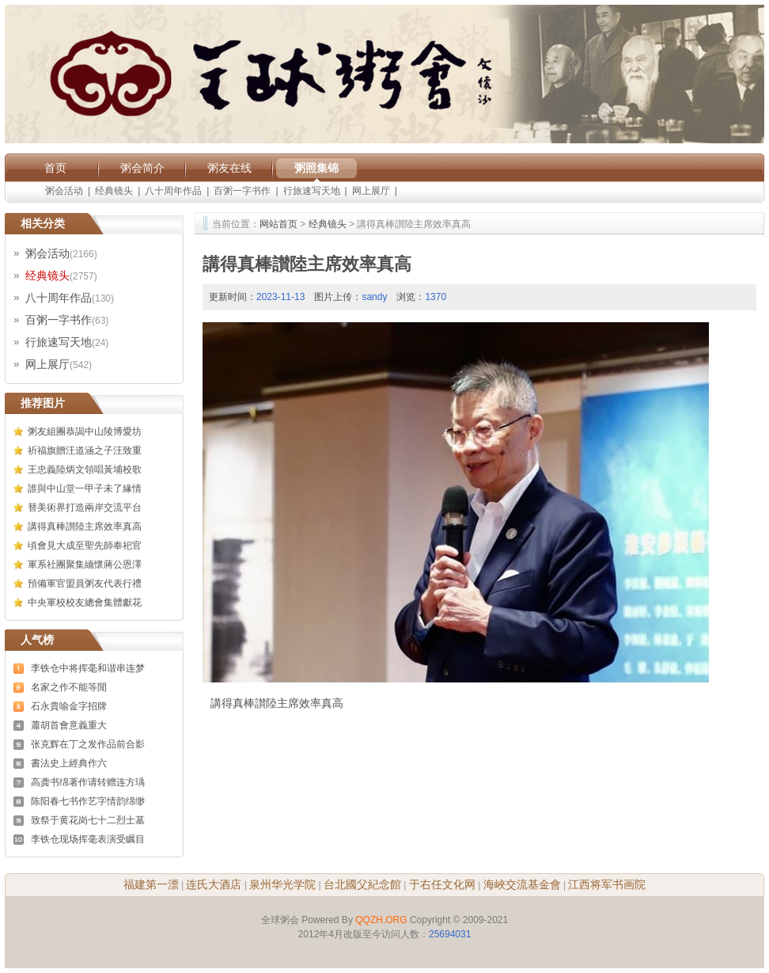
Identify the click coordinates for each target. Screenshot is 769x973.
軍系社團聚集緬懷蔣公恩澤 (85, 564)
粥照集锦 (316, 168)
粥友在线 (229, 168)
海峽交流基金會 (522, 884)
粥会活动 (64, 190)
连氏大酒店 (213, 884)
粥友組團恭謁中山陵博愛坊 (85, 431)
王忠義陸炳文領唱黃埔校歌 (85, 469)
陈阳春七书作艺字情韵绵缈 (88, 801)
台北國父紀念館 (362, 884)
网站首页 (278, 224)
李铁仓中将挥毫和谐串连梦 (88, 668)
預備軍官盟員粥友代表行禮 (85, 583)
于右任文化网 (442, 884)
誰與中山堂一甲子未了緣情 (85, 488)
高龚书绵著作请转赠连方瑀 (88, 782)
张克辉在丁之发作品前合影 (88, 744)
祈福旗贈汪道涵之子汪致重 (85, 450)
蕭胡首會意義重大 (69, 725)
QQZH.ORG (381, 919)
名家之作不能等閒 (69, 687)
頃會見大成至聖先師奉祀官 (85, 545)
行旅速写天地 (311, 190)
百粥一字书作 (242, 190)
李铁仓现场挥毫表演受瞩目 (88, 839)
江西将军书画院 (607, 884)
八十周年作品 (173, 190)
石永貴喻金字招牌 (69, 706)
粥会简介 (142, 168)
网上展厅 (371, 190)
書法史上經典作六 (69, 763)
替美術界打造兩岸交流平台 (85, 507)
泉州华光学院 (282, 884)
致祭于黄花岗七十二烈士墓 (88, 820)
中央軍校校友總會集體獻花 (85, 602)
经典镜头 (114, 190)
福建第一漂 (151, 884)
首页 (55, 168)
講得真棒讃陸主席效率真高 (85, 526)
